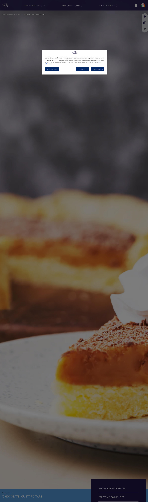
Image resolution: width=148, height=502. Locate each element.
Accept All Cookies (97, 69)
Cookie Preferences (51, 69)
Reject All (82, 69)
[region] (74, 62)
